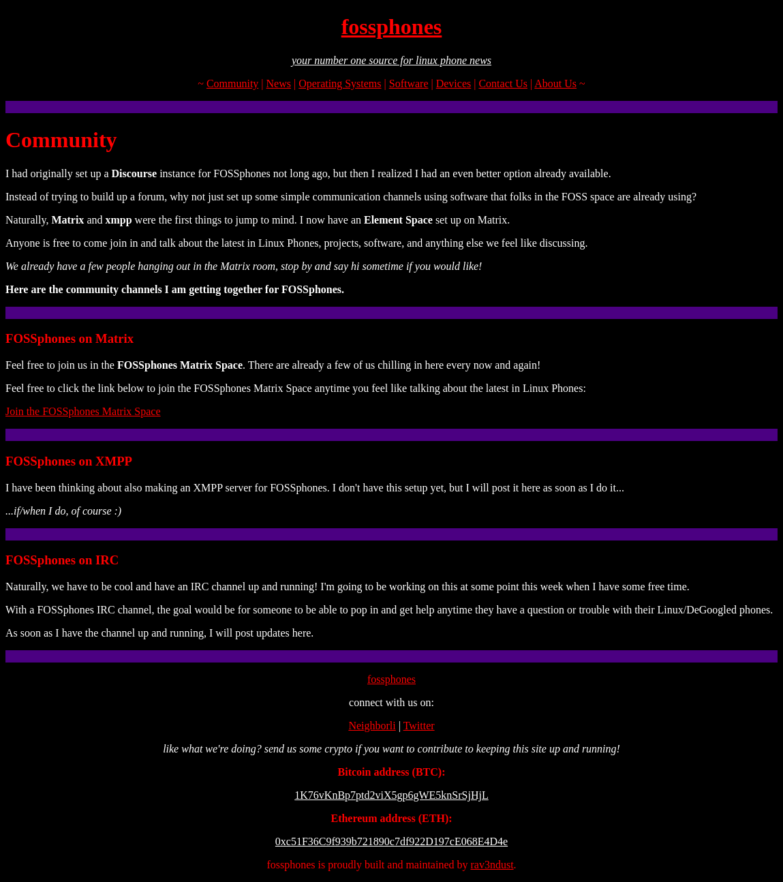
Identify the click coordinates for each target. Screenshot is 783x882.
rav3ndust (491, 864)
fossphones (391, 26)
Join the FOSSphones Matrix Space (83, 411)
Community (232, 83)
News (278, 83)
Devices (454, 83)
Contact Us (502, 83)
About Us (555, 83)
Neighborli (371, 725)
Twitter (419, 725)
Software (409, 83)
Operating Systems (339, 83)
